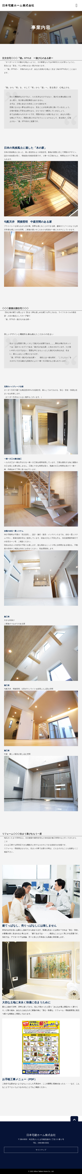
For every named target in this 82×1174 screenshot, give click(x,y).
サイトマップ (41, 1150)
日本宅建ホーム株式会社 (18, 5)
